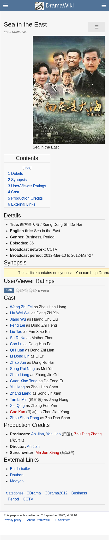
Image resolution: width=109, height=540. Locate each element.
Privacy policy (12, 520)
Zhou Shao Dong (24, 418)
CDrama (34, 493)
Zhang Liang (20, 393)
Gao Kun (17, 412)
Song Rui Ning (22, 369)
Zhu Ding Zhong (88, 434)
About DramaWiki (38, 520)
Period (13, 499)
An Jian (37, 434)
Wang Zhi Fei (21, 307)
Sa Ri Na (17, 338)
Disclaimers (62, 520)
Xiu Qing (17, 406)
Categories (15, 493)
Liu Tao (16, 332)
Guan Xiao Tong (23, 381)
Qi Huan (17, 350)
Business (79, 493)
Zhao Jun (18, 362)
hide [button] (27, 167)
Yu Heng (17, 387)
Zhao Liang (19, 375)
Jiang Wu (18, 319)
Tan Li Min (19, 400)
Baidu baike (20, 469)
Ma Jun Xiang (47, 453)
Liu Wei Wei (20, 313)
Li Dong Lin (20, 356)
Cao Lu (16, 344)
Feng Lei (17, 325)
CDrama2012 (56, 493)
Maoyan (17, 481)
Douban (17, 475)
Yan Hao (53, 434)
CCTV (28, 499)
